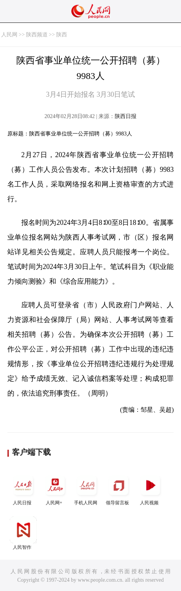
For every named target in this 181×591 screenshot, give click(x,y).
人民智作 (23, 533)
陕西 (61, 35)
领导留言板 (118, 488)
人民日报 (23, 488)
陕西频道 (37, 35)
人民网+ (55, 488)
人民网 (9, 35)
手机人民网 (86, 488)
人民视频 (150, 488)
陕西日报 (125, 116)
